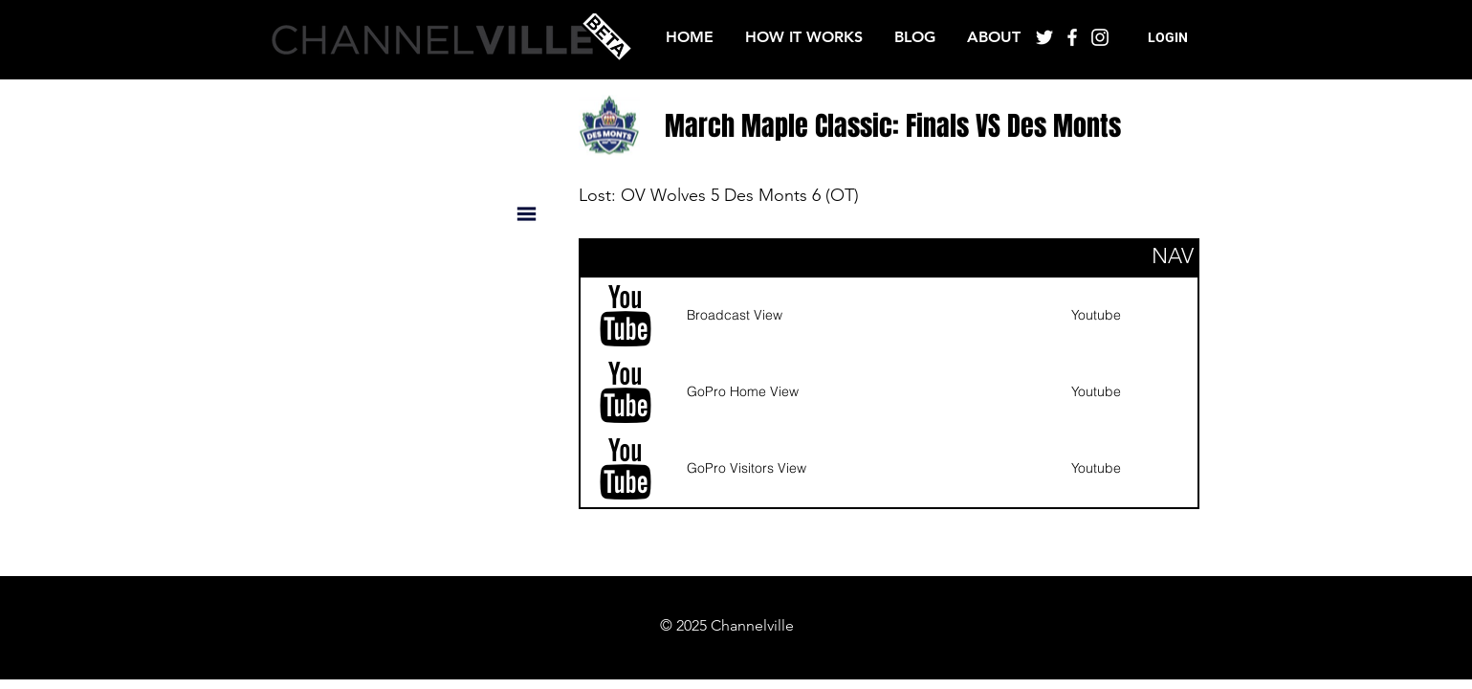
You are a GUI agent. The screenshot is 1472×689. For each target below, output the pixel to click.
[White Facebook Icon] (1072, 37)
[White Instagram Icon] (1099, 37)
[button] (1168, 38)
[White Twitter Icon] (1044, 37)
